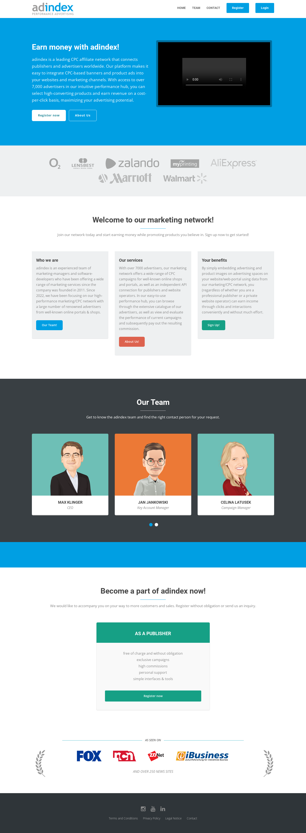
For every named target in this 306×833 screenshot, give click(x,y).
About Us (83, 115)
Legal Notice (173, 818)
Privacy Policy (151, 818)
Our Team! (49, 325)
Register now (49, 115)
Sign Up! (214, 325)
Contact (213, 8)
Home (181, 8)
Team (196, 8)
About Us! (132, 342)
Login (265, 8)
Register (238, 8)
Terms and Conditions (123, 818)
